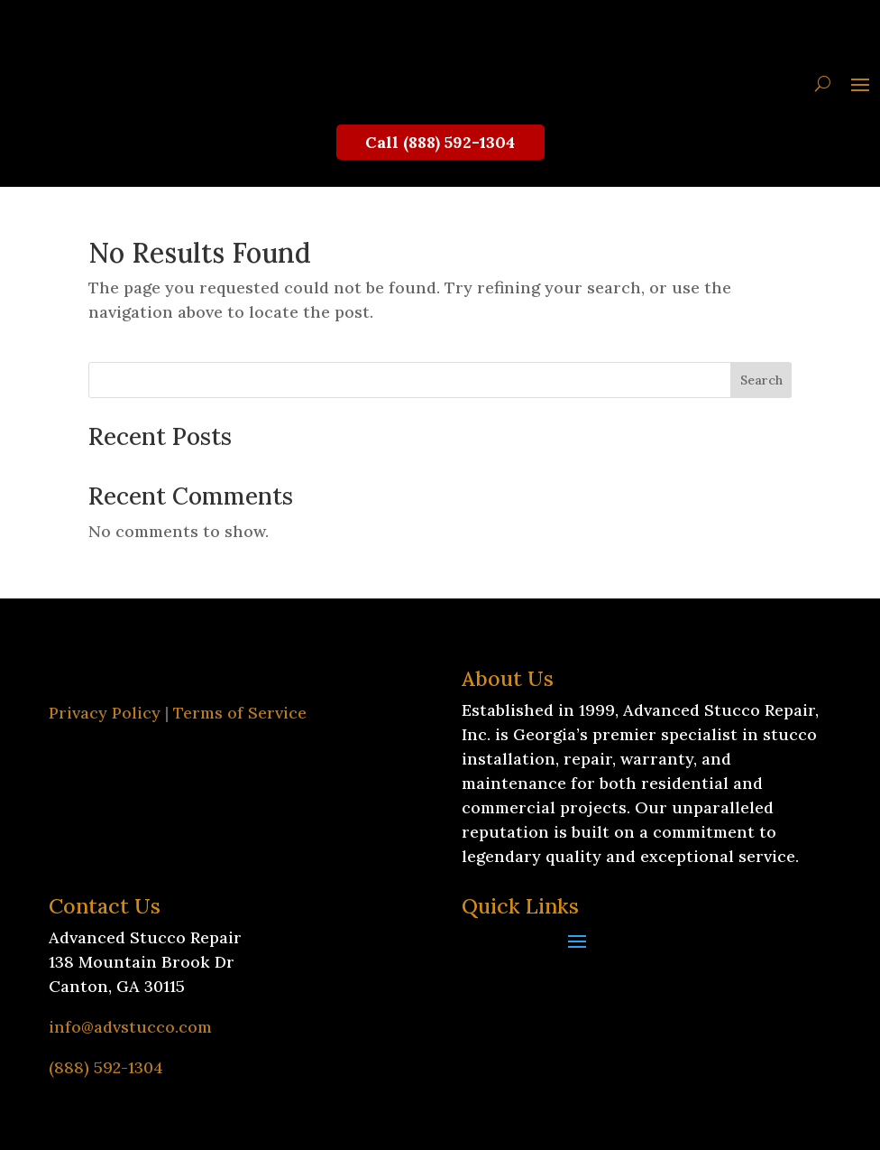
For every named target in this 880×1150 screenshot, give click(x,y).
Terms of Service (240, 712)
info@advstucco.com (130, 1026)
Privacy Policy (104, 712)
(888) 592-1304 (106, 1067)
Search (761, 380)
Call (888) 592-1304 (440, 142)
